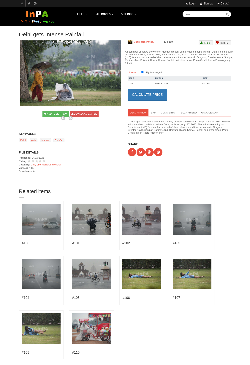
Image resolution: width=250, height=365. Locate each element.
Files (80, 14)
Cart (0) (223, 3)
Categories (103, 14)
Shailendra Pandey (144, 41)
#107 (176, 298)
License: (132, 72)
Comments (168, 112)
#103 (176, 243)
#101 (76, 243)
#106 (126, 298)
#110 (76, 352)
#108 (25, 352)
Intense (45, 140)
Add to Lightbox (55, 114)
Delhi (23, 140)
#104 (25, 298)
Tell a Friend (188, 112)
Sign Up (206, 3)
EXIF (153, 112)
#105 (76, 298)
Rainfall (59, 140)
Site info (127, 14)
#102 (126, 243)
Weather (56, 164)
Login (191, 3)
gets (33, 140)
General (46, 164)
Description (138, 112)
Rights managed (153, 72)
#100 (25, 243)
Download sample (84, 114)
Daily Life (36, 164)
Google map (209, 112)
